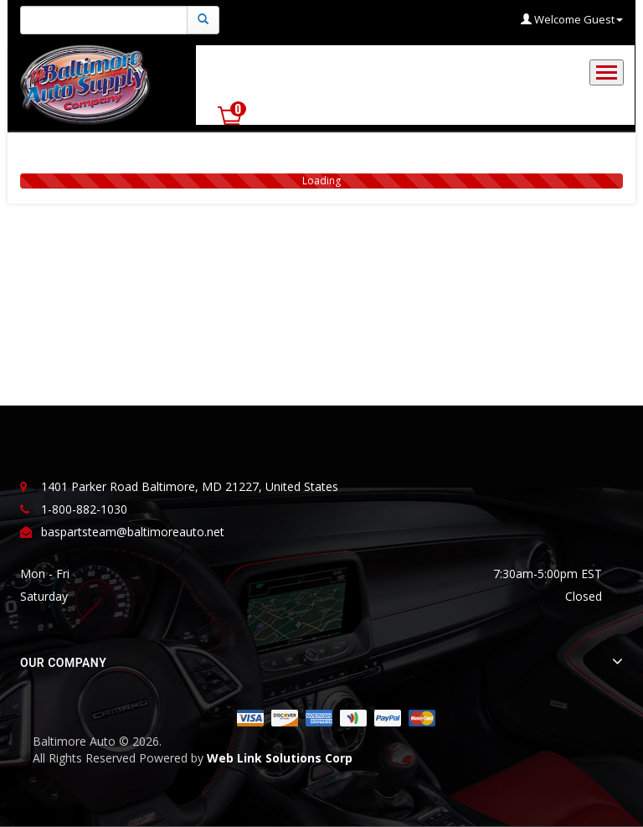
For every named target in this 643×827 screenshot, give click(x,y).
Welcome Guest (572, 19)
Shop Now (570, 80)
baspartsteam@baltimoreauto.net (132, 532)
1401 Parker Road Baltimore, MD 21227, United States (189, 486)
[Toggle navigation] (606, 72)
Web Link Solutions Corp (279, 758)
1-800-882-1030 (84, 509)
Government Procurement (304, 69)
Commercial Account (461, 69)
